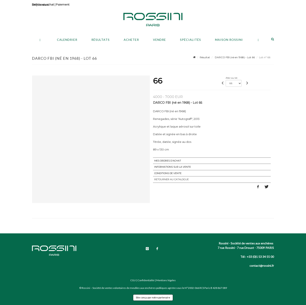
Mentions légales (166, 280)
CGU (133, 280)
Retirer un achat (43, 4)
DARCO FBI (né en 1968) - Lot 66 (234, 57)
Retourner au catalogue (171, 179)
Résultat (205, 57)
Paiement (62, 4)
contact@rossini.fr (261, 265)
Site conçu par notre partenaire (153, 297)
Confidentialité (145, 280)
